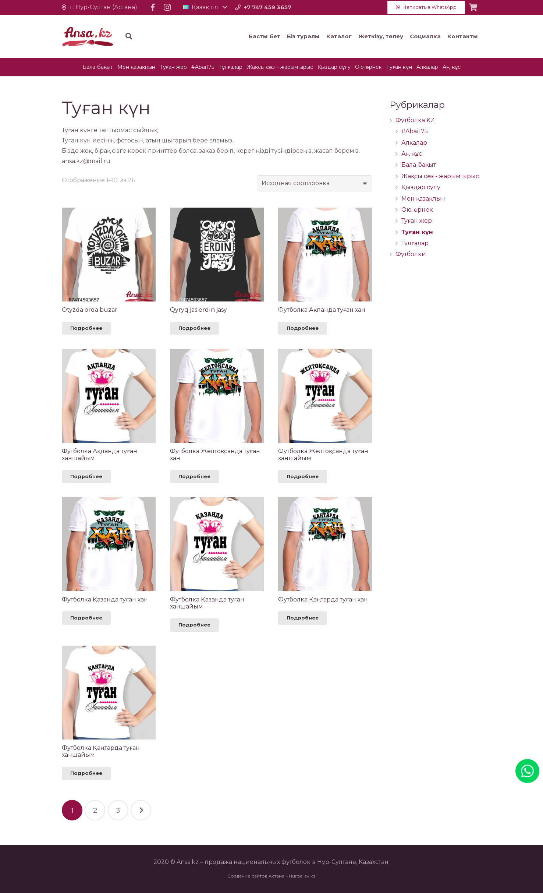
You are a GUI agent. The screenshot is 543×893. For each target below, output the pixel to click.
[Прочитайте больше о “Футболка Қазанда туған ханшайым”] (194, 625)
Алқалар (414, 142)
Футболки (410, 254)
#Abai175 (414, 131)
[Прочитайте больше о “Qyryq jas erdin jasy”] (194, 328)
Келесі (141, 810)
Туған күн (417, 232)
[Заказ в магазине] (314, 183)
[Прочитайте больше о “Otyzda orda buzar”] (86, 328)
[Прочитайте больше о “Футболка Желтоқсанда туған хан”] (194, 476)
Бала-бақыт (418, 164)
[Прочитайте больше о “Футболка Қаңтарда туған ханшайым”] (86, 773)
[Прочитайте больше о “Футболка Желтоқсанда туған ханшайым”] (302, 476)
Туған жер (416, 220)
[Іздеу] (166, 36)
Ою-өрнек (417, 209)
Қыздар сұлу (420, 187)
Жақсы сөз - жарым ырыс (440, 176)
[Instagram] (167, 7)
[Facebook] (152, 7)
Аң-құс (411, 153)
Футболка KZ (414, 120)
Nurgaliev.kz (302, 876)
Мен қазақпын (423, 198)
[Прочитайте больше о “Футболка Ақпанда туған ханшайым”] (86, 476)
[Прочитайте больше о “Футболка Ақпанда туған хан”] (302, 328)
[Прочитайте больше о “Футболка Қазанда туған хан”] (86, 618)
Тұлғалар (415, 243)
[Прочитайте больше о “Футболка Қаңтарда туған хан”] (302, 618)
